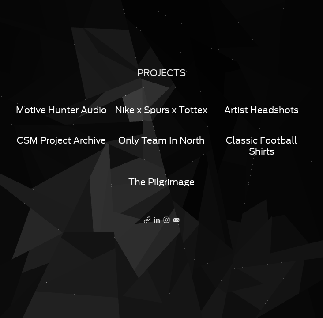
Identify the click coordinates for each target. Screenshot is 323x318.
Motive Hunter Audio (61, 110)
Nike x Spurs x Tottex (161, 110)
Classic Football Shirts (261, 146)
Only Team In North (161, 140)
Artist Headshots (261, 110)
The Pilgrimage (161, 182)
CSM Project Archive (61, 140)
